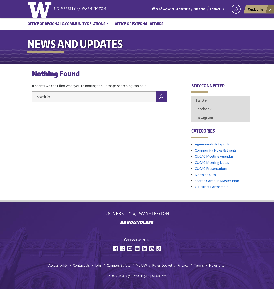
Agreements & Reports (212, 144)
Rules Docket (162, 265)
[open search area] (236, 9)
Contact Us (81, 265)
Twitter (201, 100)
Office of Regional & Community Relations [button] (66, 23)
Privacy (183, 265)
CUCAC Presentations (211, 168)
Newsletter (217, 265)
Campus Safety (118, 265)
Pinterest (151, 248)
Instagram (204, 117)
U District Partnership (212, 186)
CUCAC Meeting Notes (212, 162)
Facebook (203, 109)
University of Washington (40, 9)
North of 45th (205, 174)
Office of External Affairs (139, 23)
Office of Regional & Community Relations (178, 9)
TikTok (159, 248)
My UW (141, 265)
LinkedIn (144, 248)
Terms (199, 265)
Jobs (98, 265)
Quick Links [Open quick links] (260, 10)
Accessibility (58, 265)
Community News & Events (216, 150)
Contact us (217, 9)
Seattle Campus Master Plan (217, 180)
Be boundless (137, 222)
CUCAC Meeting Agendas (214, 156)
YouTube (137, 248)
